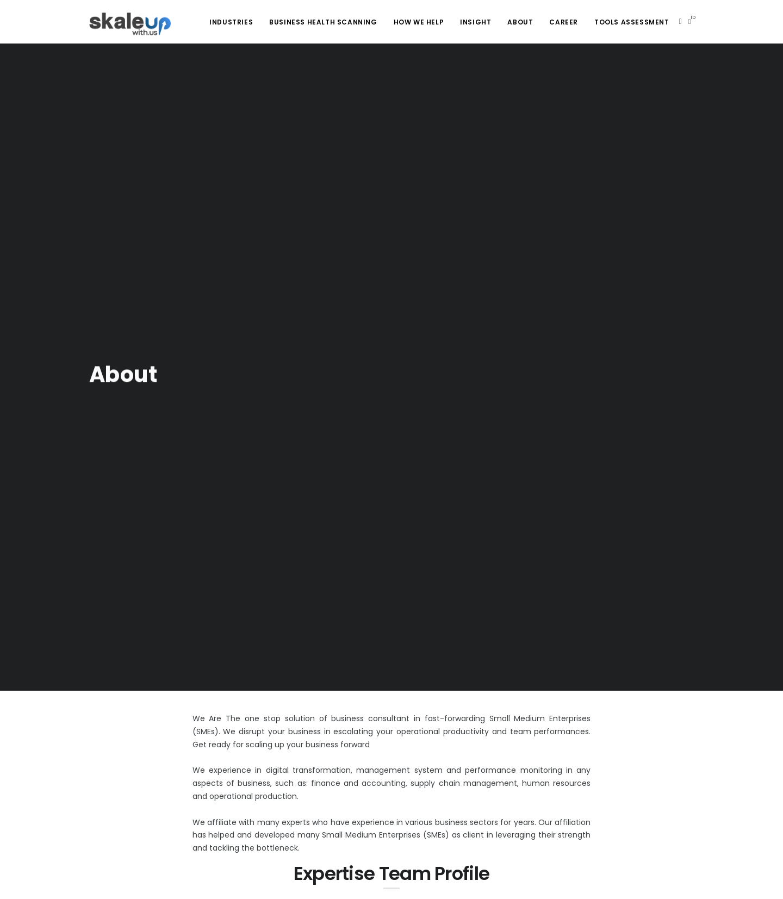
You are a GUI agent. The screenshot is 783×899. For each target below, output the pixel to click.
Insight (475, 22)
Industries (231, 22)
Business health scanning (323, 22)
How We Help (419, 22)
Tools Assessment (631, 22)
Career (563, 22)
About (520, 22)
